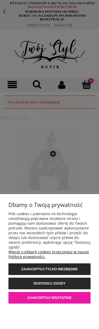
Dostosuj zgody (49, 283)
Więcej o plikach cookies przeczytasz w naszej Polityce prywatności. (48, 254)
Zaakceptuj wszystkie (49, 298)
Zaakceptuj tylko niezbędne (49, 269)
